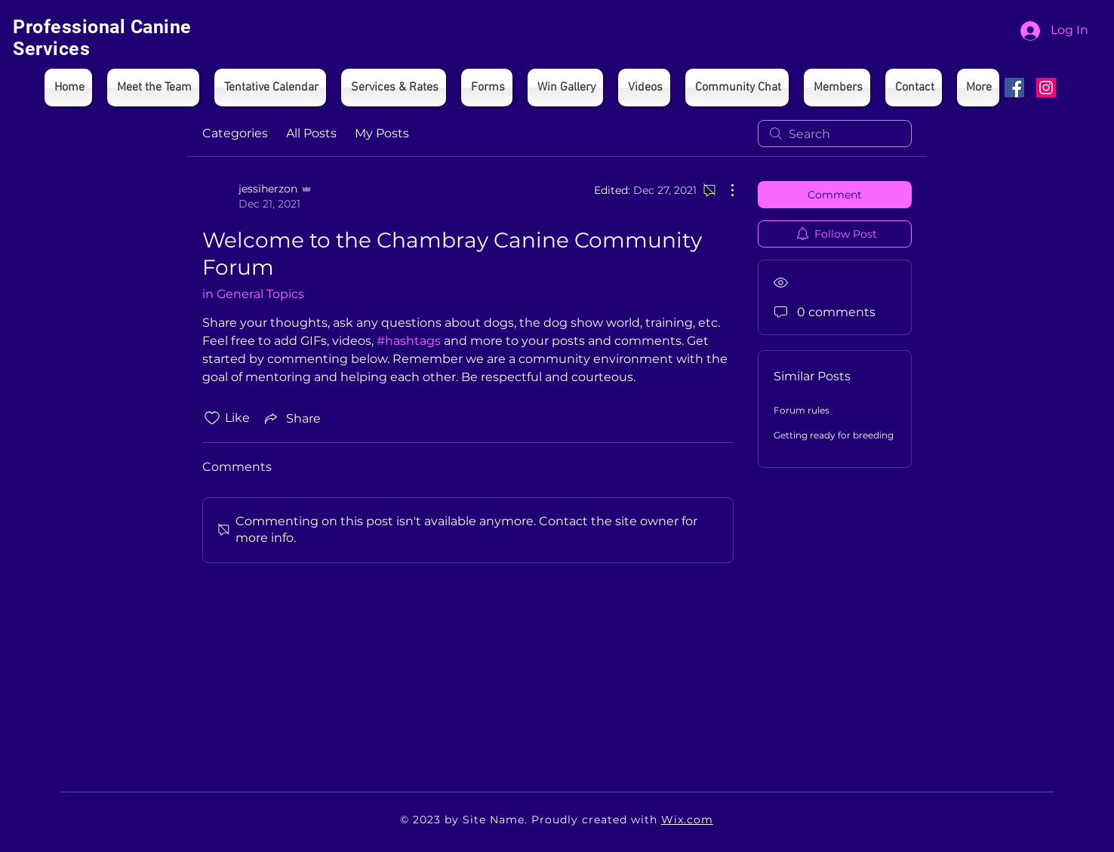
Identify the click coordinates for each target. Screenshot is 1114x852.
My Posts (382, 133)
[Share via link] (291, 418)
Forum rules (801, 410)
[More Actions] (724, 190)
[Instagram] (1046, 87)
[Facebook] (1014, 87)
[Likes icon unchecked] (212, 418)
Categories (235, 133)
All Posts (311, 133)
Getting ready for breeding (834, 435)
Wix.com (687, 819)
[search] (835, 133)
